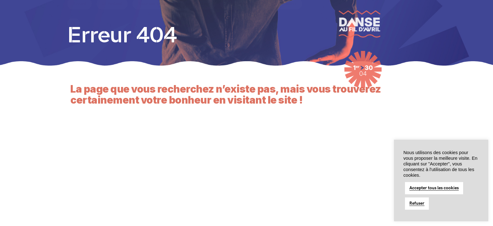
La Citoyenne (198, 15)
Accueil (79, 15)
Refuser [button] (416, 203)
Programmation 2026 (245, 15)
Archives (288, 15)
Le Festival (112, 15)
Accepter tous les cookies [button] (434, 188)
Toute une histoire (154, 15)
